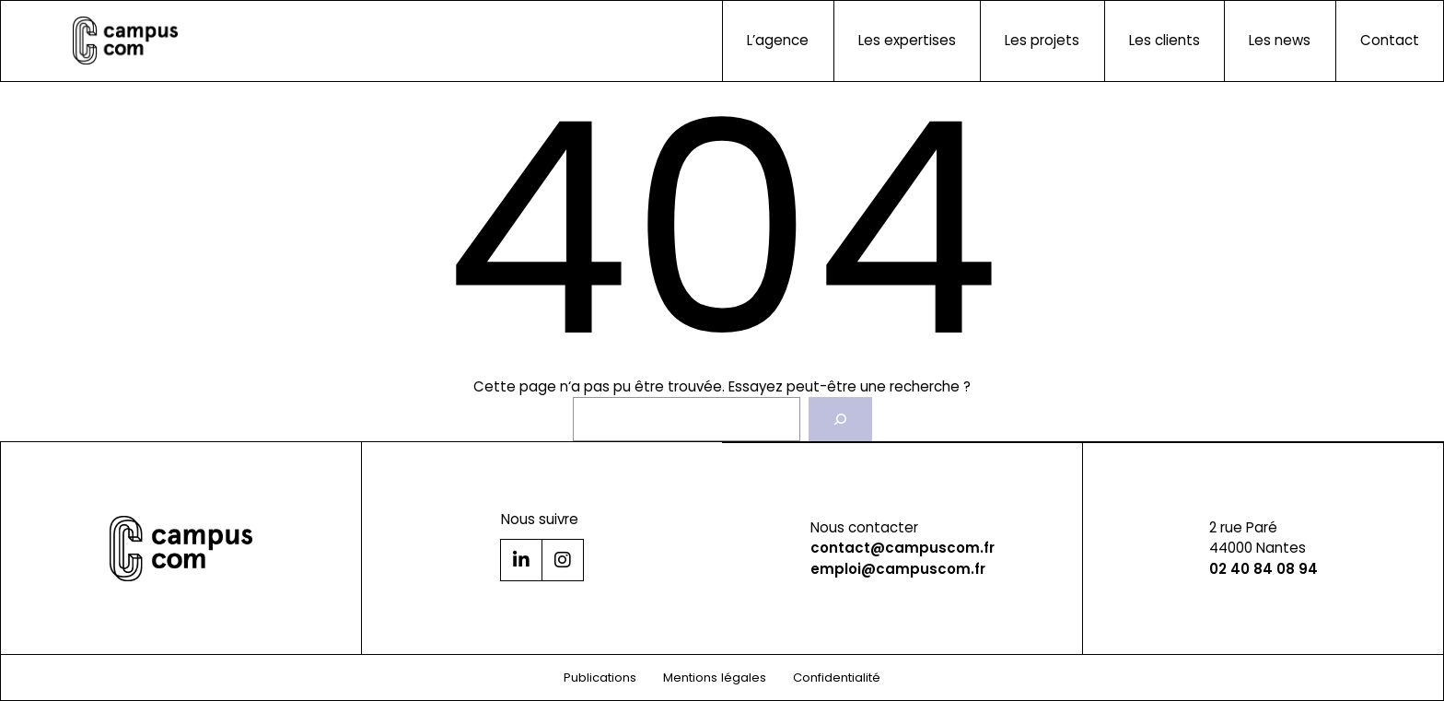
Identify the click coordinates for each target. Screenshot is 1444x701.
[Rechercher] (840, 419)
